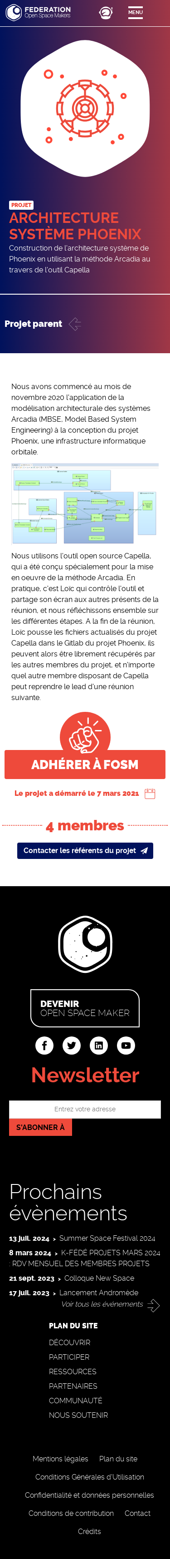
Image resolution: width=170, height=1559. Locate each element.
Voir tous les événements (102, 1304)
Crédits (89, 1531)
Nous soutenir (78, 1415)
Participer (69, 1357)
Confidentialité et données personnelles (89, 1495)
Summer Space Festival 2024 (107, 1238)
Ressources (73, 1371)
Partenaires (73, 1386)
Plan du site (118, 1459)
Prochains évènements (68, 1202)
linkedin (99, 1045)
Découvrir (69, 1342)
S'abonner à (40, 1127)
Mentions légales (60, 1459)
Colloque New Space (99, 1278)
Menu (135, 12)
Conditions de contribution (71, 1513)
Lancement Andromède (98, 1292)
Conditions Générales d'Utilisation (89, 1477)
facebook (44, 1045)
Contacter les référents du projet (80, 850)
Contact (138, 1513)
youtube (126, 1045)
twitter (72, 1045)
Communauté (75, 1400)
